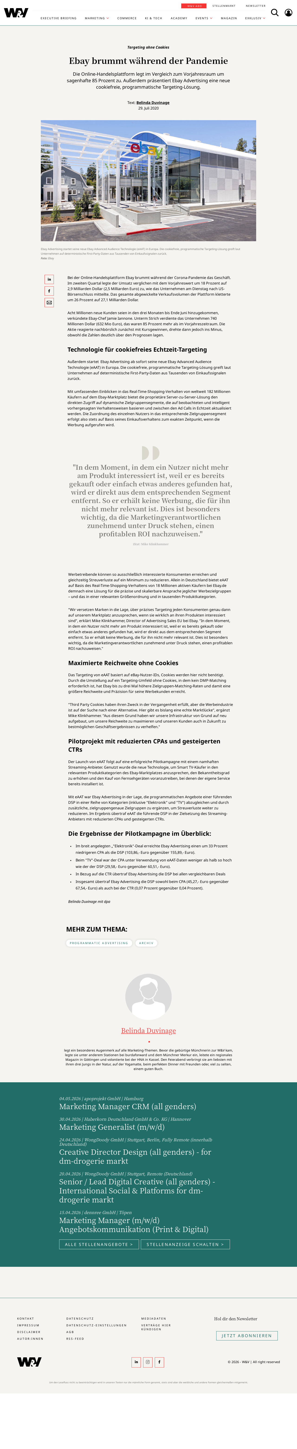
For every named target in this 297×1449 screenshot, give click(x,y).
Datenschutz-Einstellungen (96, 1325)
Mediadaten (153, 1319)
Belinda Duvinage (152, 102)
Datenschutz (80, 1319)
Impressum (28, 1325)
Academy (179, 18)
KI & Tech (153, 18)
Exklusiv (253, 18)
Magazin (229, 18)
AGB (70, 1332)
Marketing (95, 18)
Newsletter (256, 5)
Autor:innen (30, 1339)
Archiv (146, 943)
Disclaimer (29, 1332)
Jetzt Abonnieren (247, 1335)
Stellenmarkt (224, 5)
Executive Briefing (59, 18)
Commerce (127, 18)
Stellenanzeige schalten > (185, 1244)
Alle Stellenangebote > (99, 1244)
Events (202, 18)
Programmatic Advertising (99, 943)
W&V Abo (194, 6)
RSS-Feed (75, 1339)
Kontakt (25, 1319)
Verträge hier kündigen (156, 1327)
